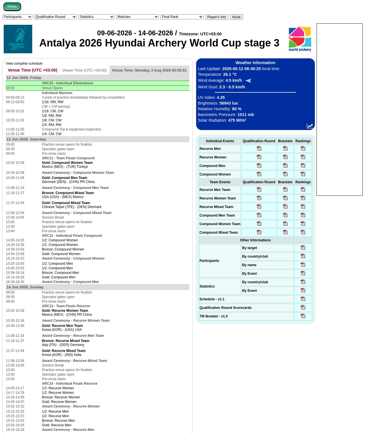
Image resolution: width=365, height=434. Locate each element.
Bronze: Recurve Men (58, 421)
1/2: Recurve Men (55, 411)
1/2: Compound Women (60, 240)
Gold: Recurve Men (56, 425)
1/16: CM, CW (52, 111)
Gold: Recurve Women (59, 402)
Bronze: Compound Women (63, 249)
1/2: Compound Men (57, 264)
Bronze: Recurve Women (61, 397)
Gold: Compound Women (61, 254)
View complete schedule (24, 64)
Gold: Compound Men (58, 277)
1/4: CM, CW (52, 134)
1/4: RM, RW (51, 125)
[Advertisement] (339, 109)
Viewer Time (84, 70)
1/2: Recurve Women (58, 388)
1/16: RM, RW (52, 102)
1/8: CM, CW (52, 120)
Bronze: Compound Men (60, 273)
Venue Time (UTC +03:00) (32, 70)
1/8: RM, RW (51, 116)
